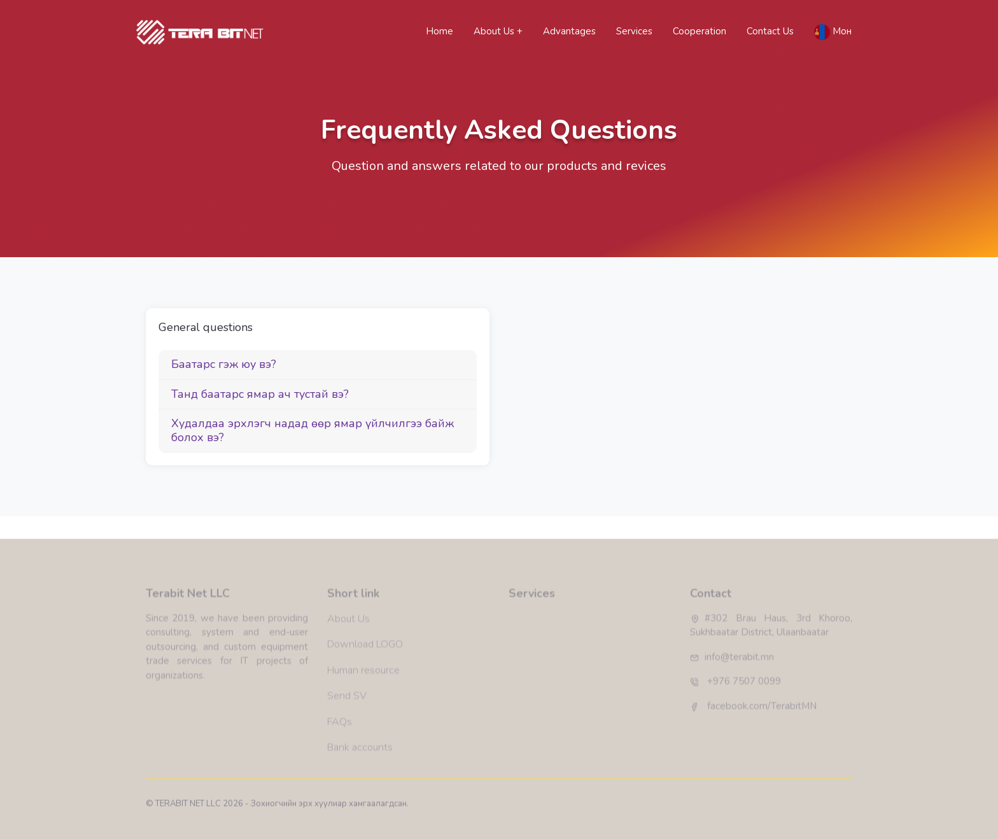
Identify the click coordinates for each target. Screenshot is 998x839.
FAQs (339, 756)
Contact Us (770, 31)
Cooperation (699, 31)
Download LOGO (365, 679)
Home (442, 31)
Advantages (569, 31)
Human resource (363, 704)
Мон (833, 32)
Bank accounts (360, 781)
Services (634, 31)
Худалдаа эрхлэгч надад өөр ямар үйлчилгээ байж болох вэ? (312, 430)
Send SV (347, 730)
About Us (495, 31)
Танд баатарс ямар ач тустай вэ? (260, 394)
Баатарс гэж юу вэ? (223, 364)
